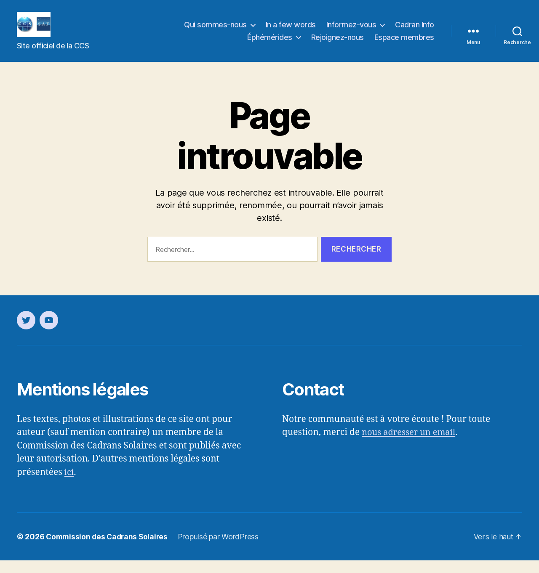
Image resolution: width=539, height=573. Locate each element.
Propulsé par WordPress (221, 549)
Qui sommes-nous (215, 31)
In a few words (291, 31)
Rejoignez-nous (337, 43)
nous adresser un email (410, 445)
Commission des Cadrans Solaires (108, 549)
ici (69, 485)
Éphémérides (269, 43)
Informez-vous (351, 31)
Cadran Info (414, 31)
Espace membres (404, 43)
